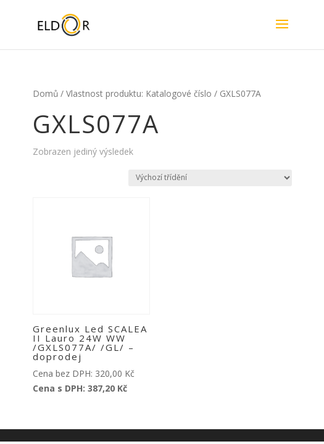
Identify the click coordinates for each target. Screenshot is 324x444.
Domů (45, 93)
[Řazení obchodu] (210, 178)
